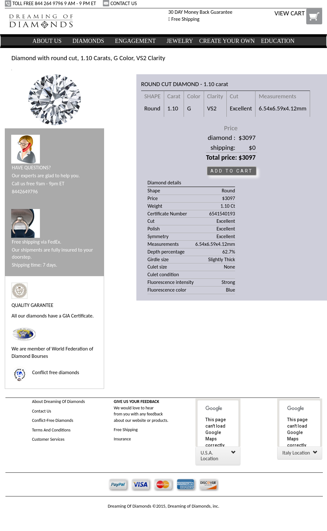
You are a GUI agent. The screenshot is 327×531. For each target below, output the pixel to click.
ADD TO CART (231, 170)
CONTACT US (120, 3)
